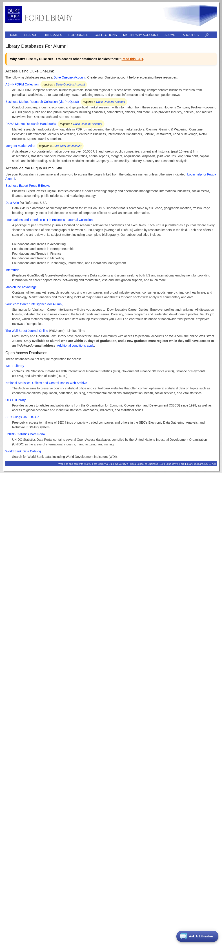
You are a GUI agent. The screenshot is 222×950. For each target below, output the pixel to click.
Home (13, 35)
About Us (191, 35)
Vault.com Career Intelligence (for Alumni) (34, 304)
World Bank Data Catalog (23, 451)
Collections (106, 35)
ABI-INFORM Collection (22, 84)
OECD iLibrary (15, 400)
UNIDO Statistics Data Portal (25, 434)
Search (30, 35)
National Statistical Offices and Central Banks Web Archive (46, 383)
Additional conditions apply (75, 345)
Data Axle (12, 202)
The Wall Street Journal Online (26, 330)
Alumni (170, 35)
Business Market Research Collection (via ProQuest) (42, 101)
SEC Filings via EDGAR (22, 417)
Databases (53, 35)
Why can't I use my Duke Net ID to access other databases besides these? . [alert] (77, 59)
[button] (197, 936)
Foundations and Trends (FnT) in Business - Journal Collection (49, 220)
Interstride (12, 270)
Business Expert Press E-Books (27, 185)
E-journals (78, 35)
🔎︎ (207, 35)
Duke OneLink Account (69, 77)
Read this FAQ (132, 59)
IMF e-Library (14, 366)
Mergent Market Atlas (20, 146)
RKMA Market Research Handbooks (30, 124)
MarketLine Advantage (21, 287)
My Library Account (140, 35)
